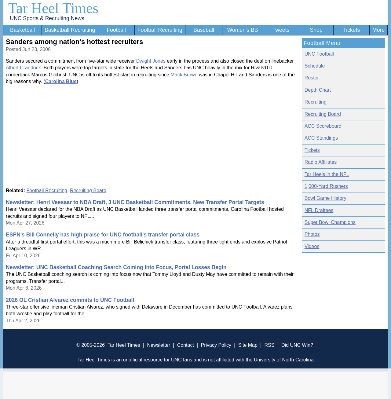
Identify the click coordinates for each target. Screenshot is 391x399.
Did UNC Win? (297, 345)
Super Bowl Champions (330, 222)
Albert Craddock (23, 67)
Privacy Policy (216, 345)
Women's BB (242, 30)
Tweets (280, 30)
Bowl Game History (325, 198)
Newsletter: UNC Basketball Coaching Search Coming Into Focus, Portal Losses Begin (116, 267)
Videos (312, 246)
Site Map (248, 345)
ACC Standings (321, 138)
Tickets (351, 30)
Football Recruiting (159, 30)
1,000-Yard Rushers (326, 186)
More (378, 30)
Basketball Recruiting (70, 30)
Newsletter (158, 345)
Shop (316, 30)
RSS (269, 345)
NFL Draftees (319, 210)
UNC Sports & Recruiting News (47, 18)
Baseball (203, 30)
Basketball (22, 30)
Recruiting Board (88, 190)
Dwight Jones (151, 61)
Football (116, 30)
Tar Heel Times (53, 8)
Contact (185, 345)
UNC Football (319, 54)
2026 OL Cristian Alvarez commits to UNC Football (70, 300)
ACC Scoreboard (323, 126)
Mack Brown (183, 74)
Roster (312, 77)
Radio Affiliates (321, 162)
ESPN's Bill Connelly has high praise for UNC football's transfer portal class (102, 235)
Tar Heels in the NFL (327, 174)
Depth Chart (318, 90)
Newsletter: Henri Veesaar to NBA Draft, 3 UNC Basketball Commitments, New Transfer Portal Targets (135, 202)
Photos (312, 234)
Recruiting (316, 101)
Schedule (315, 65)
